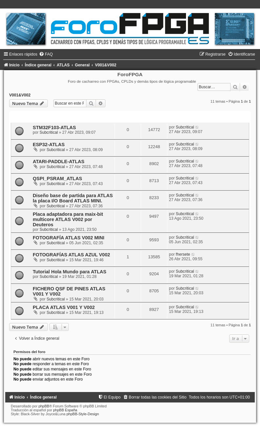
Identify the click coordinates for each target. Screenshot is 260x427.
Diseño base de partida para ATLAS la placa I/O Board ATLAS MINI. (73, 198)
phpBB (43, 406)
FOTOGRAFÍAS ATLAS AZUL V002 (71, 254)
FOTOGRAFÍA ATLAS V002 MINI (68, 237)
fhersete (183, 254)
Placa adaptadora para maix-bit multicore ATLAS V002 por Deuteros (68, 219)
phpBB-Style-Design (82, 414)
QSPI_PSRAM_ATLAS (57, 178)
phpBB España (65, 410)
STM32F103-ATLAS (54, 127)
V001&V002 (19, 95)
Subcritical (49, 132)
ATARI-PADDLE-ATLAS (58, 161)
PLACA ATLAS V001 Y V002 (64, 307)
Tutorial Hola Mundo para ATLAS (69, 271)
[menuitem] (46, 54)
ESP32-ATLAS (49, 144)
